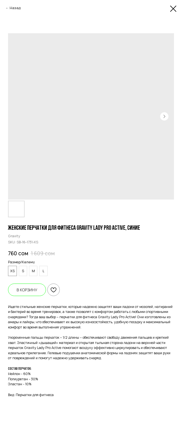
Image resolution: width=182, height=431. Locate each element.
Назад (15, 8)
